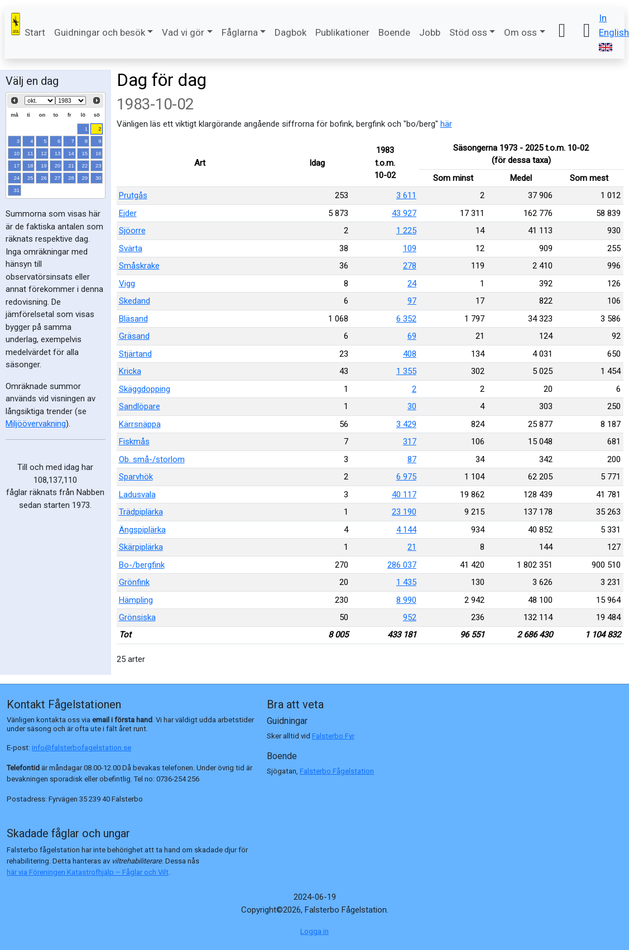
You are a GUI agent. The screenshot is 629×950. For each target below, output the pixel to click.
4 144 (406, 530)
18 (30, 165)
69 (411, 336)
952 (409, 617)
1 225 (406, 230)
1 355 (406, 371)
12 (44, 153)
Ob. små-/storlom (152, 459)
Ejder (128, 213)
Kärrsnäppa (140, 424)
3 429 (406, 424)
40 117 (404, 495)
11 (30, 153)
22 (85, 165)
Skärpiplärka (141, 547)
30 (98, 178)
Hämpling (136, 600)
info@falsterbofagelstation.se (81, 747)
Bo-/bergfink (142, 565)
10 (17, 153)
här (446, 124)
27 (58, 178)
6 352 (406, 319)
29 (85, 178)
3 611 (406, 195)
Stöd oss (468, 32)
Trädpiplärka (141, 512)
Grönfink (134, 582)
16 (98, 153)
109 (409, 248)
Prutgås (133, 195)
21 (71, 165)
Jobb (429, 32)
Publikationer (342, 32)
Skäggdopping (144, 389)
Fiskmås (134, 441)
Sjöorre (132, 230)
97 (411, 301)
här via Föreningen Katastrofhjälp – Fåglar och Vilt (88, 872)
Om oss (520, 32)
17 (17, 165)
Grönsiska (137, 617)
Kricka (130, 371)
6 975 (406, 477)
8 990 (406, 600)
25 (30, 178)
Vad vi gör (183, 32)
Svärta (130, 248)
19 (44, 165)
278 (409, 266)
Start (35, 32)
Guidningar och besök (99, 32)
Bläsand (133, 319)
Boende (394, 32)
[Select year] (70, 100)
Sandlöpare (139, 406)
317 (409, 441)
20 (58, 165)
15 (85, 153)
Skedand (134, 301)
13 (58, 153)
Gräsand (134, 336)
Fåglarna (240, 32)
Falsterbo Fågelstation (337, 771)
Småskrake (139, 266)
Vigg (127, 284)
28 (71, 178)
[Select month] (40, 100)
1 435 (406, 582)
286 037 (401, 565)
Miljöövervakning (36, 424)
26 (44, 178)
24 (17, 178)
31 (17, 190)
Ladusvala (137, 495)
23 (98, 165)
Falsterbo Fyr (333, 736)
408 (409, 354)
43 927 (404, 213)
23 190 (404, 512)
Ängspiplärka (142, 530)
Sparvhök (136, 477)
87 (411, 459)
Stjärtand (135, 354)
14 (71, 153)
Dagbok (290, 32)
